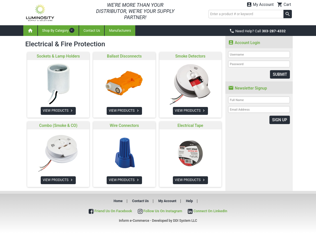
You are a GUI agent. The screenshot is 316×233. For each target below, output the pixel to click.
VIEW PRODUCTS (58, 110)
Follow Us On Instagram (160, 211)
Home (118, 201)
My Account (260, 4)
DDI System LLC (185, 221)
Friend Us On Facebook (110, 211)
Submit (280, 74)
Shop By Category (58, 30)
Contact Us (91, 31)
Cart (284, 4)
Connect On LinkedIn (207, 211)
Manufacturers (120, 31)
